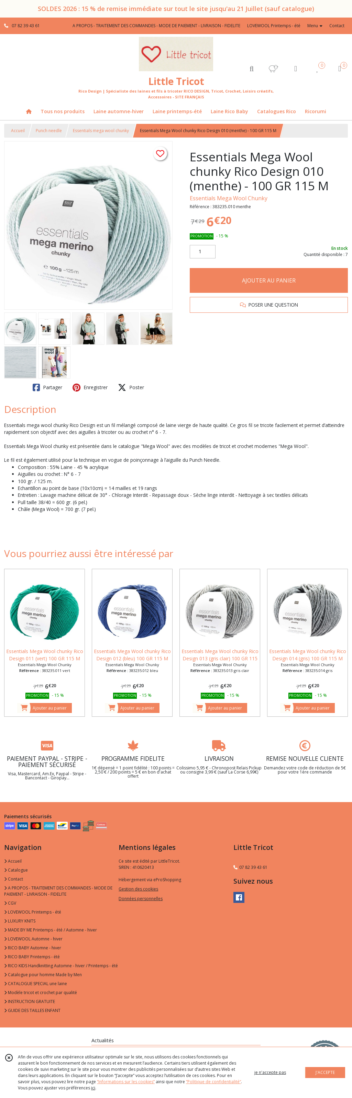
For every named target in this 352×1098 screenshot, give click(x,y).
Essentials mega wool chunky (101, 131)
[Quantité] (203, 252)
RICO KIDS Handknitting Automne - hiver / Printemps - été (61, 966)
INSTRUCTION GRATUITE (29, 1001)
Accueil (18, 131)
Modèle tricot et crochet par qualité (40, 992)
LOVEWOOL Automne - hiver (33, 939)
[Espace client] (295, 68)
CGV (10, 903)
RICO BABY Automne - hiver (32, 948)
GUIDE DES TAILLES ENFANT (32, 1010)
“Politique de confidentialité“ (213, 1082)
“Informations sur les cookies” (126, 1082)
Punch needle (49, 131)
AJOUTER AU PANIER (269, 280)
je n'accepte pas (270, 1072)
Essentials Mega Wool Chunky (228, 198)
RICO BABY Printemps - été (32, 957)
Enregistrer (90, 387)
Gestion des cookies (138, 889)
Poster (131, 387)
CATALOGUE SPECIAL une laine (35, 984)
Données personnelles (141, 899)
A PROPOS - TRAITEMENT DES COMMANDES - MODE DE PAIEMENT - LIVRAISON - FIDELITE (58, 891)
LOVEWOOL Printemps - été (32, 912)
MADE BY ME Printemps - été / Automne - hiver (50, 930)
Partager (47, 387)
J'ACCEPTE (325, 1072)
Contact (336, 26)
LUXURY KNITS (19, 921)
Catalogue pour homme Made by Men (43, 975)
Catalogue (16, 870)
